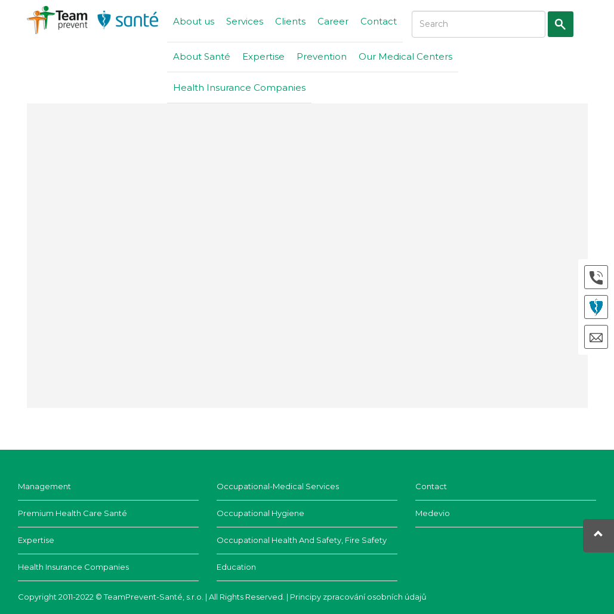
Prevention (322, 56)
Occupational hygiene (260, 513)
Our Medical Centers (405, 56)
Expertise (263, 56)
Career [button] (332, 21)
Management (44, 486)
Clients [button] (290, 21)
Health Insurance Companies (239, 87)
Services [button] (244, 21)
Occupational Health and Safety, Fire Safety (302, 540)
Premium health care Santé (72, 513)
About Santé (201, 56)
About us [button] (193, 21)
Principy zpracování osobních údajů (358, 596)
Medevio (432, 513)
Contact (378, 21)
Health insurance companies (73, 567)
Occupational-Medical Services (278, 486)
